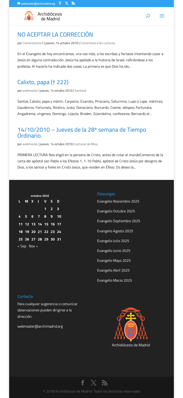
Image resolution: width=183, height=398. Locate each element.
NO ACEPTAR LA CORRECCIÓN (55, 34)
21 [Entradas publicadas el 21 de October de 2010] (40, 231)
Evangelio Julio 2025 (113, 240)
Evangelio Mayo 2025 (114, 260)
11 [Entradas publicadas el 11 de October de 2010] (21, 224)
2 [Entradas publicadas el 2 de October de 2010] (52, 208)
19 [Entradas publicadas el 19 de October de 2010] (27, 231)
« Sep (21, 246)
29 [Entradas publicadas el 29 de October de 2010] (46, 239)
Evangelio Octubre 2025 (116, 211)
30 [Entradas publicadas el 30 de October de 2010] (53, 239)
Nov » (33, 246)
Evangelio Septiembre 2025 (118, 221)
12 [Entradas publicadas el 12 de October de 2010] (27, 224)
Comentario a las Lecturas (97, 42)
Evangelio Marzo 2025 (114, 280)
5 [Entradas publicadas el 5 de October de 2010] (26, 216)
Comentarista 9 (33, 42)
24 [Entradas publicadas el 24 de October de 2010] (59, 231)
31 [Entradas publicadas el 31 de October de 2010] (59, 239)
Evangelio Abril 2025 (113, 270)
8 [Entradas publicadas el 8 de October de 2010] (45, 216)
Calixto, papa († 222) (42, 81)
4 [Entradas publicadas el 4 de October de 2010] (20, 216)
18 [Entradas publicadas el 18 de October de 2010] (21, 231)
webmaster (30, 90)
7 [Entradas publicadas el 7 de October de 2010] (39, 216)
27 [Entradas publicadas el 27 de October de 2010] (33, 239)
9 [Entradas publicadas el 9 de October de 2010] (52, 216)
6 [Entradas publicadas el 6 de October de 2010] (32, 216)
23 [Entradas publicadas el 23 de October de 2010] (53, 231)
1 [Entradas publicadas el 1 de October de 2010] (45, 208)
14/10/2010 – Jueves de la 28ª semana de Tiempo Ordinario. (81, 132)
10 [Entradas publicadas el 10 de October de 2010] (59, 216)
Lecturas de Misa (86, 144)
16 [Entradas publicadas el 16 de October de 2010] (53, 224)
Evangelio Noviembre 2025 (118, 201)
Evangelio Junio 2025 (113, 250)
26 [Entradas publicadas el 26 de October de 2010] (27, 239)
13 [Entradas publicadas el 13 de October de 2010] (33, 224)
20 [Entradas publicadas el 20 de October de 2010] (33, 231)
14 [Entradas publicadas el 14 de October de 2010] (40, 224)
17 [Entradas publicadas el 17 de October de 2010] (59, 224)
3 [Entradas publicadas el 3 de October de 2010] (58, 208)
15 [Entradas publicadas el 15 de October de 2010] (46, 224)
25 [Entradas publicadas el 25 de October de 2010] (21, 239)
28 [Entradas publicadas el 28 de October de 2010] (40, 239)
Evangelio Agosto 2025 (115, 231)
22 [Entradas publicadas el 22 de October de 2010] (46, 231)
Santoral (80, 90)
